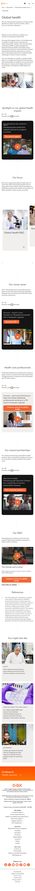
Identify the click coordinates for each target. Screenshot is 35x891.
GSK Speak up (16, 855)
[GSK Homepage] (4, 3)
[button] (2, 263)
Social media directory (17, 814)
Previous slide (6, 116)
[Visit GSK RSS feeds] (28, 864)
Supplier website (16, 821)
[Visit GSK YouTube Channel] (24, 864)
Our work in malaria (12, 137)
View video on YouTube (10, 584)
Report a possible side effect (17, 853)
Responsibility (17, 837)
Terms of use (17, 875)
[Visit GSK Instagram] (17, 864)
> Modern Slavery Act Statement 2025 (17, 807)
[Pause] (12, 116)
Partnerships (17, 851)
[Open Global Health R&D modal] (15, 230)
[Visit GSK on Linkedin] (5, 864)
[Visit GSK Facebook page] (20, 864)
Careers (17, 843)
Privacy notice (16, 879)
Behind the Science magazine (17, 828)
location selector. (23, 791)
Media (18, 841)
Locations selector (17, 812)
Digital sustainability (17, 873)
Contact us (17, 849)
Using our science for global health (17, 408)
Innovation (17, 833)
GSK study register (16, 818)
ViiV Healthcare (17, 823)
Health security (17, 773)
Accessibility (17, 871)
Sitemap (17, 881)
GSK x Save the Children (14, 490)
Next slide (16, 116)
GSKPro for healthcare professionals (16, 816)
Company (17, 830)
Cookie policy (17, 877)
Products (17, 835)
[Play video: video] (17, 147)
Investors (17, 839)
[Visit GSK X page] (9, 864)
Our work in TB (10, 322)
